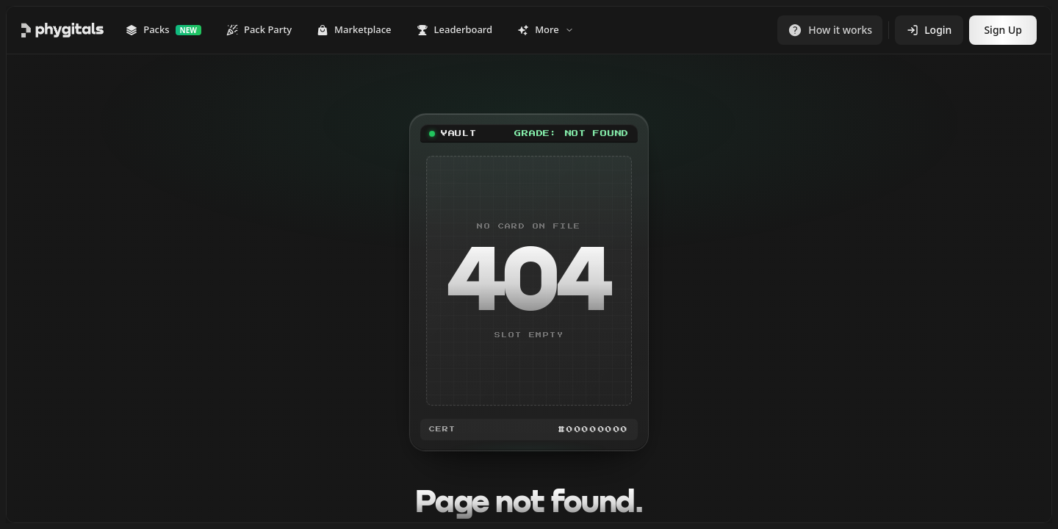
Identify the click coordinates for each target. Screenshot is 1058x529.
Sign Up (1003, 30)
